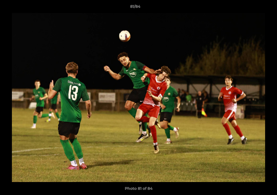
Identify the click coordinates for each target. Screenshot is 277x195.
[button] (254, 7)
